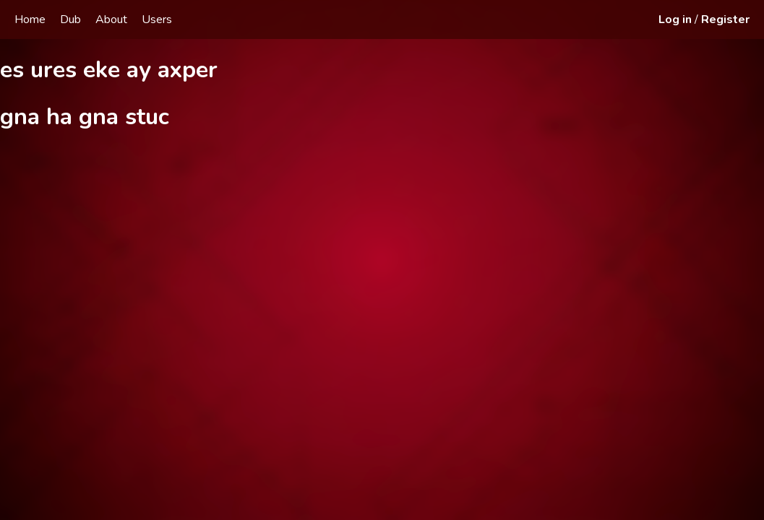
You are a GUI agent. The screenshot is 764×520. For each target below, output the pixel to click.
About (111, 19)
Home (30, 19)
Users (157, 19)
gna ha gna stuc (84, 116)
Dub (70, 19)
